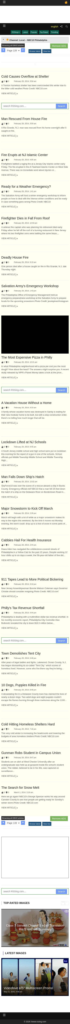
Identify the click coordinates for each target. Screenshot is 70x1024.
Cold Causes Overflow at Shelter (25, 76)
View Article (9, 93)
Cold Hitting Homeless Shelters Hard (28, 724)
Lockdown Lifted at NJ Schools (23, 442)
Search (61, 106)
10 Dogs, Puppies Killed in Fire (23, 685)
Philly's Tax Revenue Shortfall (22, 608)
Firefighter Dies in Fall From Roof (25, 218)
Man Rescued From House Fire (24, 119)
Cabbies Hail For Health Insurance (26, 540)
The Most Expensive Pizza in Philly (26, 357)
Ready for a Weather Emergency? (26, 186)
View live (46, 51)
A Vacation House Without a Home (26, 403)
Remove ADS (59, 46)
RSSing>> (16, 32)
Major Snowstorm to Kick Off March (27, 508)
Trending (54, 32)
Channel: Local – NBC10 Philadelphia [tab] (26, 39)
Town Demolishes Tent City (21, 653)
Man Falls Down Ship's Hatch (22, 477)
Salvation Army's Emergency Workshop (30, 286)
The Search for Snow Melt (20, 787)
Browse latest (35, 51)
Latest (25, 32)
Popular (34, 32)
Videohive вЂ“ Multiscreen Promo (28, 988)
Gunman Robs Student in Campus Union (31, 753)
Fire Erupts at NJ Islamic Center (24, 155)
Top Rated (44, 32)
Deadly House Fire (15, 257)
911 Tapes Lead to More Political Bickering (32, 579)
